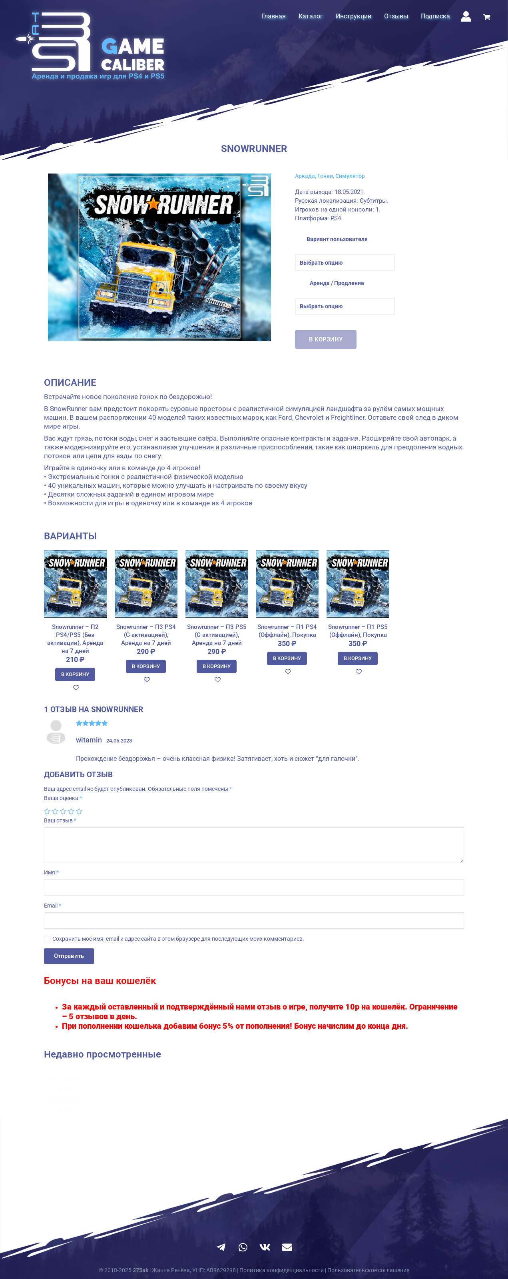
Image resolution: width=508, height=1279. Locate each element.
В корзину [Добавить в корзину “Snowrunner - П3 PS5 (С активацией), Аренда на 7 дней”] (217, 666)
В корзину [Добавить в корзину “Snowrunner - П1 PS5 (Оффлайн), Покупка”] (358, 658)
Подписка (435, 16)
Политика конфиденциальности (281, 1270)
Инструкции (353, 16)
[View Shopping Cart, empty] (487, 18)
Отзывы (396, 16)
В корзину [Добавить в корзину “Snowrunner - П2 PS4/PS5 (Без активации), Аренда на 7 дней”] (75, 674)
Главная (273, 16)
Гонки (325, 176)
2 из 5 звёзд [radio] (55, 811)
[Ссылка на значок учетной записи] (466, 16)
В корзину (326, 339)
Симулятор (350, 176)
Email (52, 905)
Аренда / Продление (337, 283)
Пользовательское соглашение (368, 1270)
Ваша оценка (63, 798)
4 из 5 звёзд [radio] (71, 811)
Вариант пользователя (337, 239)
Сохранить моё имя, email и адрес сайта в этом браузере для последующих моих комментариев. (178, 939)
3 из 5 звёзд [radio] (63, 811)
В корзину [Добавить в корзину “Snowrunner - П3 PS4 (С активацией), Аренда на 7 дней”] (146, 666)
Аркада (305, 176)
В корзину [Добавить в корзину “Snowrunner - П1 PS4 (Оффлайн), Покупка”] (287, 658)
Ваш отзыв (60, 820)
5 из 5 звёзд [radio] (79, 811)
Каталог (311, 16)
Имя (51, 872)
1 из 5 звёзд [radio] (47, 811)
